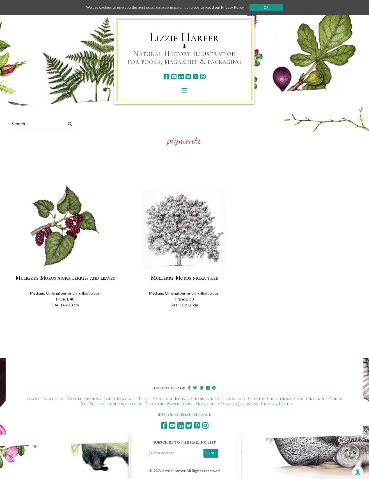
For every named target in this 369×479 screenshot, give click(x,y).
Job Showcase (119, 399)
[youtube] (173, 76)
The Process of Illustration (110, 404)
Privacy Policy (277, 404)
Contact (236, 399)
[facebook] (166, 76)
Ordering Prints (324, 399)
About (34, 399)
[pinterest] (195, 76)
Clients (256, 399)
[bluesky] (188, 76)
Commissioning (84, 399)
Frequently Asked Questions (226, 404)
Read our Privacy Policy (229, 7)
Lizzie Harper (184, 37)
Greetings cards (285, 399)
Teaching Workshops (168, 404)
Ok (271, 8)
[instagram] (202, 76)
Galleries (54, 399)
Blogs (144, 399)
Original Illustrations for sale (188, 399)
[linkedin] (181, 76)
